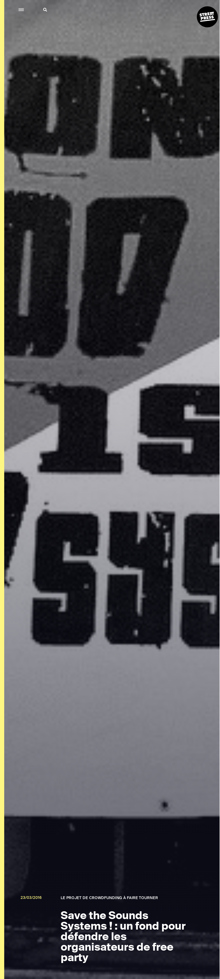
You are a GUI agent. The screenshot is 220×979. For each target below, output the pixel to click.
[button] (21, 9)
